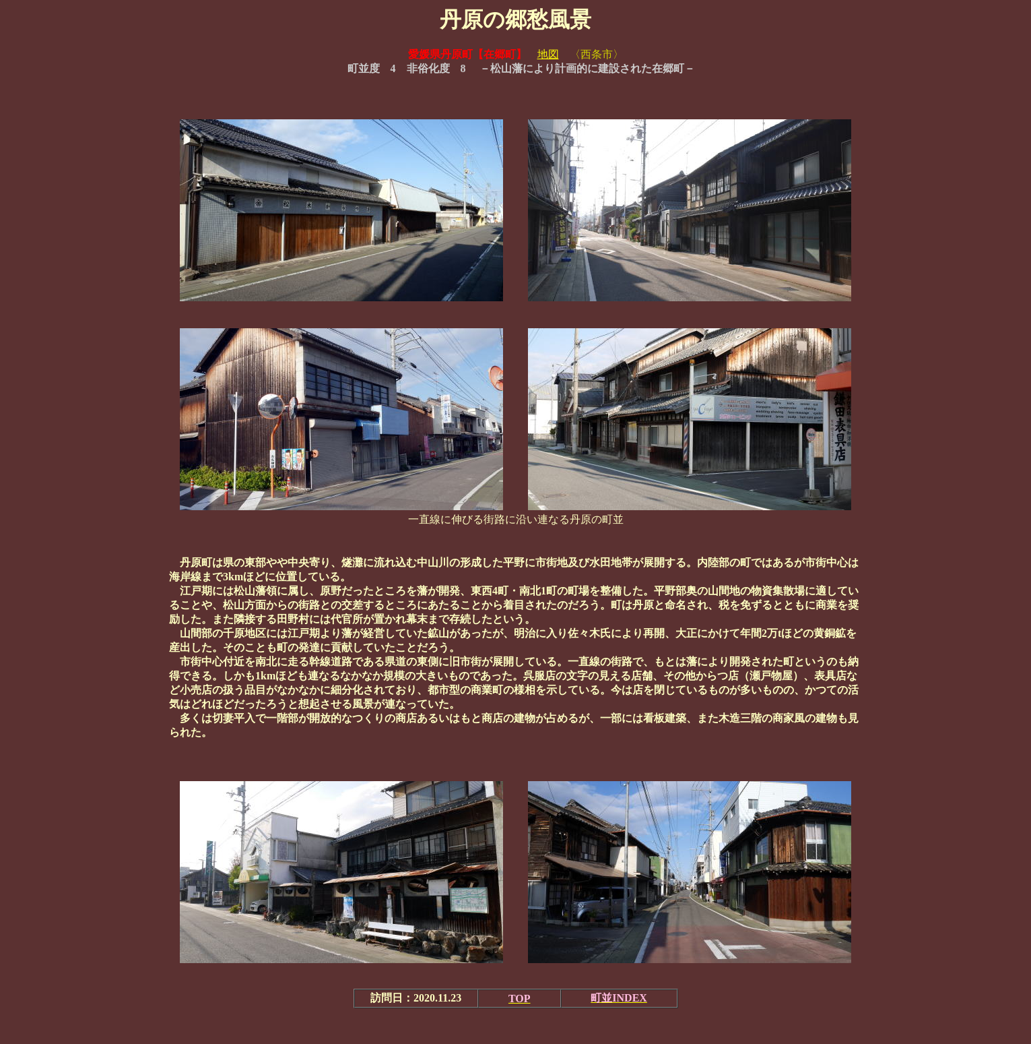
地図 (548, 54)
